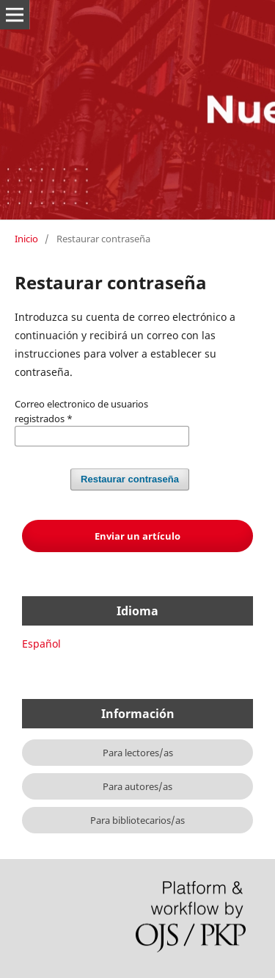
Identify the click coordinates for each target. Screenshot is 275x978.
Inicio (26, 238)
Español (41, 644)
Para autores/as (137, 786)
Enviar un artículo (137, 536)
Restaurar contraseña (130, 479)
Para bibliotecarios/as (137, 820)
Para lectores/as (138, 752)
